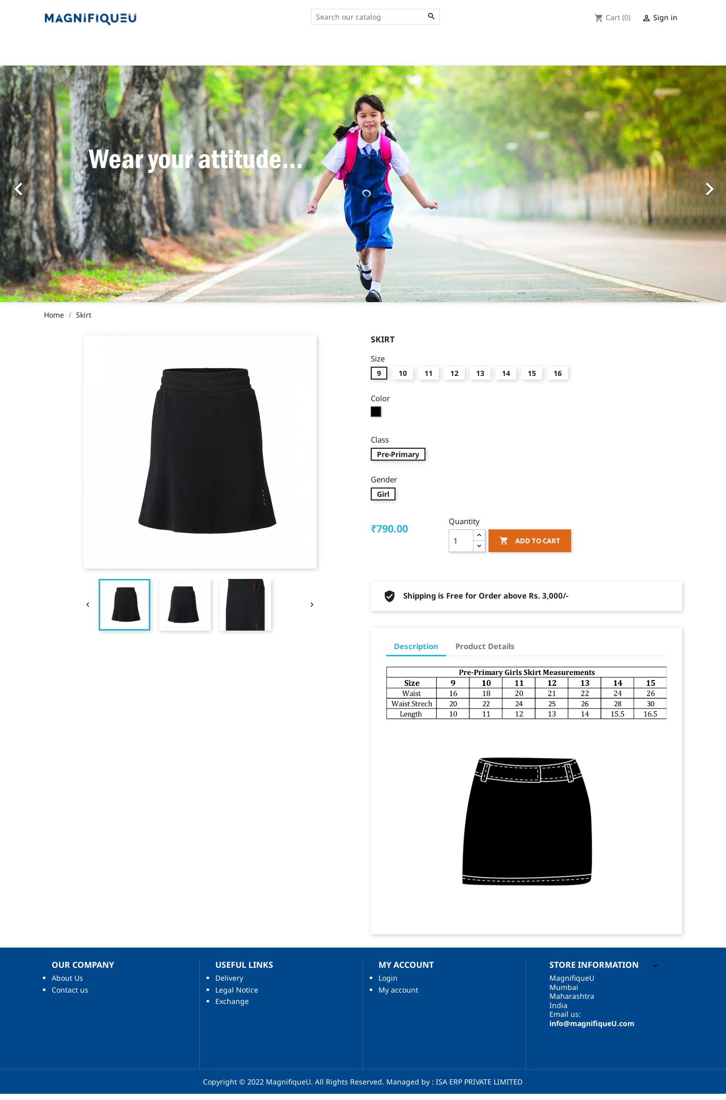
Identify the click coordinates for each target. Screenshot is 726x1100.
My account (398, 996)
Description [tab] (416, 652)
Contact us (70, 996)
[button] (59, 190)
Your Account (648, 54)
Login (388, 984)
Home (395, 54)
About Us (436, 54)
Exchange (232, 1007)
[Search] (375, 17)
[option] (363, 190)
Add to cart (529, 547)
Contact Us (490, 54)
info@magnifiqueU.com (592, 1029)
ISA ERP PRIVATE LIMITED (478, 1088)
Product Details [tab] (485, 652)
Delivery (229, 984)
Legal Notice (236, 996)
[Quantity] (461, 547)
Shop (536, 54)
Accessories (582, 54)
